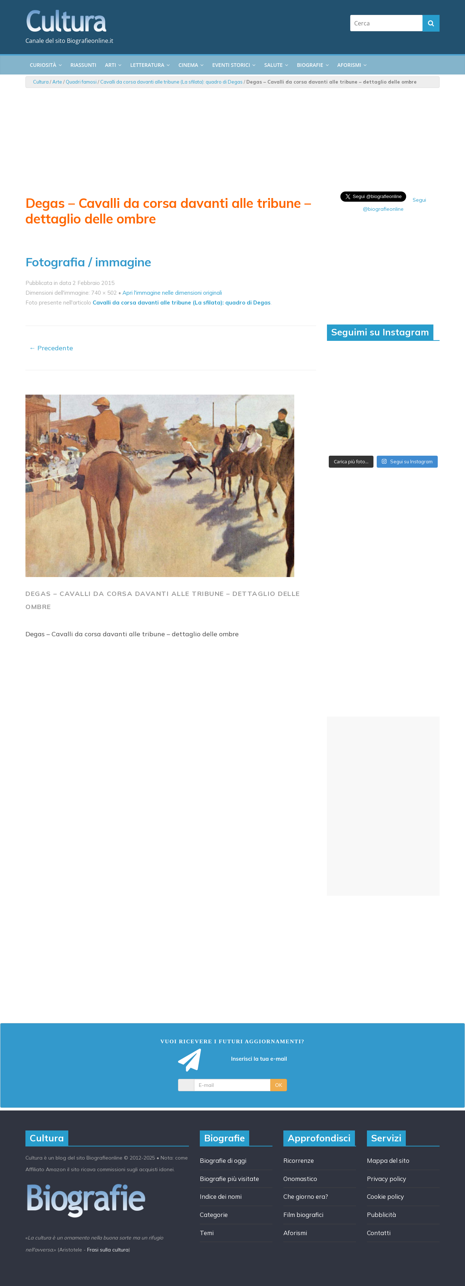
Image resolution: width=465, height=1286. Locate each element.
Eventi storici (231, 64)
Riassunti (83, 64)
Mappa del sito (388, 1160)
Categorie (214, 1214)
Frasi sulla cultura (108, 1249)
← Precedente (51, 348)
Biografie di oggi (223, 1160)
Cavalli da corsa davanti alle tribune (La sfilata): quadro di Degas (171, 82)
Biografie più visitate (229, 1178)
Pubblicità (381, 1214)
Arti (110, 64)
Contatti (379, 1233)
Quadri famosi (81, 82)
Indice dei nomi (221, 1196)
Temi (207, 1233)
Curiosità (43, 64)
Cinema (188, 64)
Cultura (41, 82)
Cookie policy (385, 1196)
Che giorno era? (305, 1196)
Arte (57, 82)
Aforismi (349, 64)
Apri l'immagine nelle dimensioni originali (172, 292)
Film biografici (303, 1214)
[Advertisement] (383, 806)
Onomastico (300, 1178)
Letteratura (147, 64)
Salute (273, 64)
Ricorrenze (298, 1160)
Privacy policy (386, 1178)
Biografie (310, 64)
